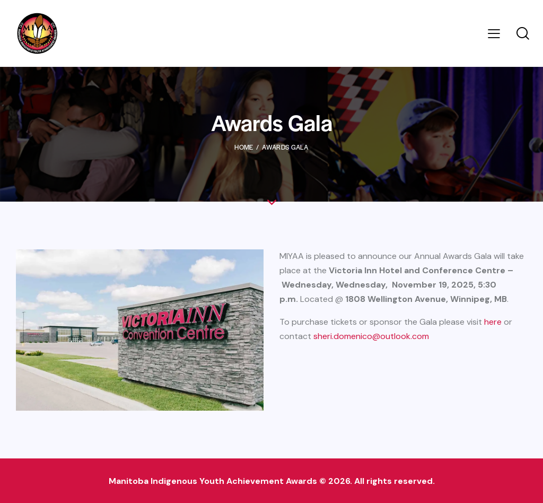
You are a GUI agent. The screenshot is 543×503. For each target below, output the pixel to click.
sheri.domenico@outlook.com (371, 336)
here (493, 321)
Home (243, 147)
